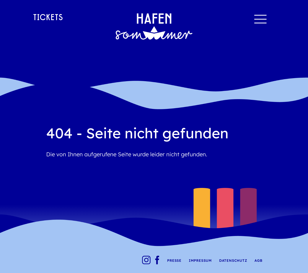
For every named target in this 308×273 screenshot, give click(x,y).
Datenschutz (233, 260)
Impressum (200, 260)
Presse (174, 260)
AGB (258, 260)
